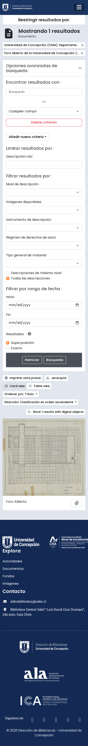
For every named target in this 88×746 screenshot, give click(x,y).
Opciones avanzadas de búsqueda (31, 68)
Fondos (8, 576)
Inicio (10, 297)
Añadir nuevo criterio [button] (26, 136)
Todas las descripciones (30, 278)
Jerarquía (56, 378)
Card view (14, 386)
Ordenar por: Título (19, 394)
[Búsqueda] (44, 92)
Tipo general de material (26, 255)
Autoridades (12, 561)
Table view (39, 386)
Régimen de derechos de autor (31, 237)
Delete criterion (44, 122)
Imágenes (10, 583)
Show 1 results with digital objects (56, 412)
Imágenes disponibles (23, 202)
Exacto (16, 348)
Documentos (13, 568)
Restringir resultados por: (44, 20)
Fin (8, 314)
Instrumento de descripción (28, 219)
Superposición (22, 342)
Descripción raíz (19, 156)
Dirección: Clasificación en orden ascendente (39, 402)
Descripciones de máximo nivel (36, 273)
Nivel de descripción (22, 184)
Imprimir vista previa (22, 378)
